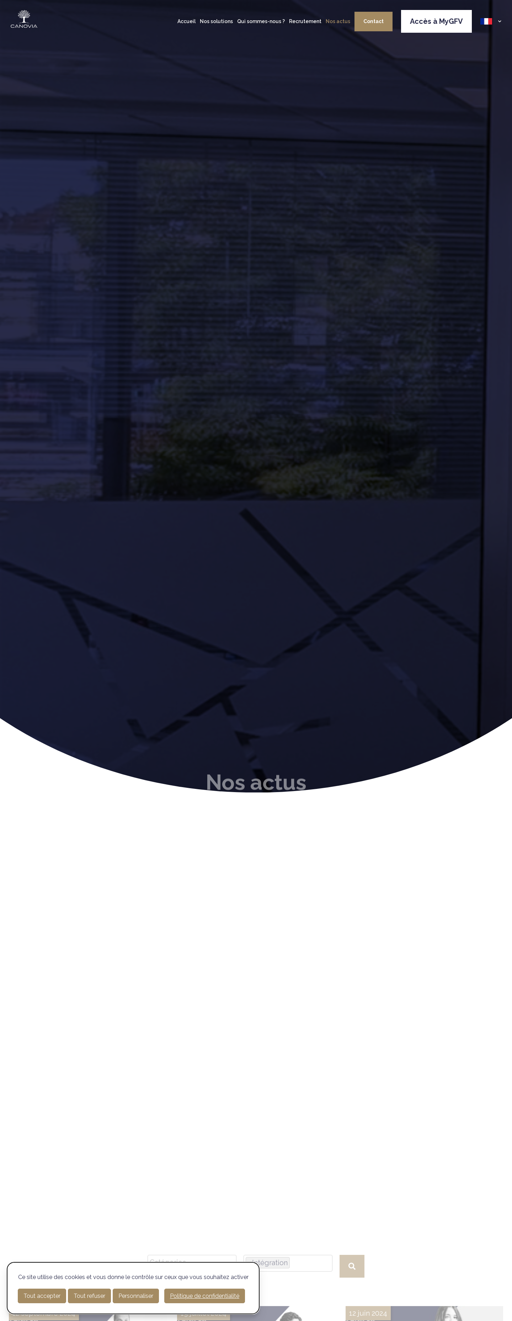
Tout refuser (89, 1296)
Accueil (186, 21)
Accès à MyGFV (436, 21)
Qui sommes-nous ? (261, 21)
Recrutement (305, 21)
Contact (373, 21)
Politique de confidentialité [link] (204, 1296)
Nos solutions (216, 21)
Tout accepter (41, 1296)
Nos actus (338, 21)
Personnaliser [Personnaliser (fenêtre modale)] (135, 1296)
